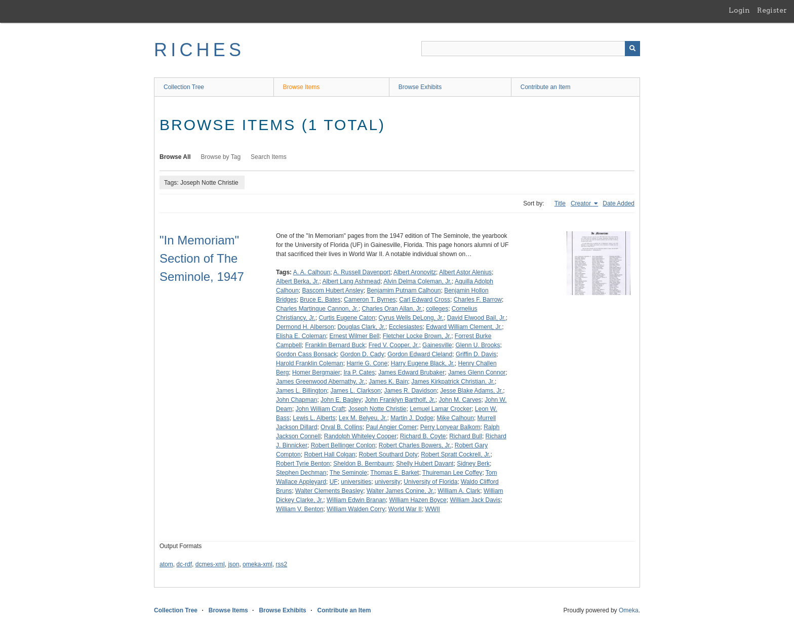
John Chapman (296, 399)
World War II (405, 509)
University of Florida (430, 481)
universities (356, 481)
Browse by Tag (221, 156)
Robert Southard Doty (388, 454)
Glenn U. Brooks (477, 345)
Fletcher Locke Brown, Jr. (417, 336)
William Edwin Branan (356, 500)
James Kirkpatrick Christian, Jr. (453, 381)
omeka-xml (257, 564)
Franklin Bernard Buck (335, 345)
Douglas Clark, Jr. (361, 326)
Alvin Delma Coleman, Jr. (417, 281)
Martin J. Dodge (411, 418)
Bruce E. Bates (320, 299)
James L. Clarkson (355, 390)
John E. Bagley (341, 399)
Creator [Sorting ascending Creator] (581, 203)
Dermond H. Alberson (305, 326)
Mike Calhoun (455, 418)
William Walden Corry (356, 509)
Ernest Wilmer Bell (354, 336)
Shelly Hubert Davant (424, 463)
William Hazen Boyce (417, 500)
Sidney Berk (473, 463)
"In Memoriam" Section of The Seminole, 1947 (202, 258)
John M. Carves (460, 399)
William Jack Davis (475, 500)
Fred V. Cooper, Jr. (394, 345)
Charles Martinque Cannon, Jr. (317, 308)
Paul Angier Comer (391, 427)
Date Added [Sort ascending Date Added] (618, 203)
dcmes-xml (210, 564)
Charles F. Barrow (478, 299)
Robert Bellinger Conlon (343, 445)
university (388, 481)
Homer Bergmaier (316, 372)
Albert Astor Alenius (465, 272)
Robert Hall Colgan (329, 454)
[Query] (530, 48)
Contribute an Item (546, 87)
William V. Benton (300, 509)
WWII (432, 509)
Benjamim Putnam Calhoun (404, 290)
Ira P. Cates (359, 372)
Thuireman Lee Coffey (452, 472)
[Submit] (632, 48)
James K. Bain (388, 381)
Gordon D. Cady (362, 354)
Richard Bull (465, 436)
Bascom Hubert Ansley (332, 290)
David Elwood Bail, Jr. (476, 317)
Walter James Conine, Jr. (400, 490)
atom (166, 564)
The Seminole (348, 472)
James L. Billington (301, 390)
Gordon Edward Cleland (419, 354)
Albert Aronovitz (414, 272)
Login (739, 10)
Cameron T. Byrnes (370, 299)
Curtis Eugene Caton (347, 317)
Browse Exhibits (420, 87)
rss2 (281, 564)
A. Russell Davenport (361, 272)
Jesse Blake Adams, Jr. (471, 390)
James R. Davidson (410, 390)
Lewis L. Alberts (314, 418)
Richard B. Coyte (423, 436)
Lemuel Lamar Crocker (440, 408)
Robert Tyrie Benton (303, 463)
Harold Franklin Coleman (309, 363)
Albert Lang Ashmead (351, 281)
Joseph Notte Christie (377, 408)
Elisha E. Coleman (301, 336)
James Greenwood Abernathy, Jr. (321, 381)
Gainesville (437, 345)
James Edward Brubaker (411, 372)
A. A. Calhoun (311, 272)
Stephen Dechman (301, 472)
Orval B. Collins (342, 427)
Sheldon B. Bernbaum (362, 463)
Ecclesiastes (406, 326)
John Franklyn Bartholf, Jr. (400, 399)
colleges (437, 308)
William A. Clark (459, 490)
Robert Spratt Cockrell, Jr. (455, 454)
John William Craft (320, 408)
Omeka (629, 610)
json (233, 564)
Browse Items (301, 87)
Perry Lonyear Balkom (450, 427)
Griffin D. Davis (476, 354)
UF (334, 481)
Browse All (175, 156)
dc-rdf (184, 564)
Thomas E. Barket (394, 472)
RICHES (199, 49)
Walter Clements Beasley (329, 490)
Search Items (269, 156)
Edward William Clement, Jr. (464, 326)
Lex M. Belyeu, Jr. (363, 418)
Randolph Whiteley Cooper (360, 436)
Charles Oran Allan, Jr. (392, 308)
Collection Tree (184, 87)
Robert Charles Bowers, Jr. (415, 445)
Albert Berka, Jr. (297, 281)
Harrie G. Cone (366, 363)
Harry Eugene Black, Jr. (423, 363)
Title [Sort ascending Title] (560, 203)
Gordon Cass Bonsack (306, 354)
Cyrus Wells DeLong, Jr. (411, 317)
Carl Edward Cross (424, 299)
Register (772, 10)
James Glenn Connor (476, 372)
